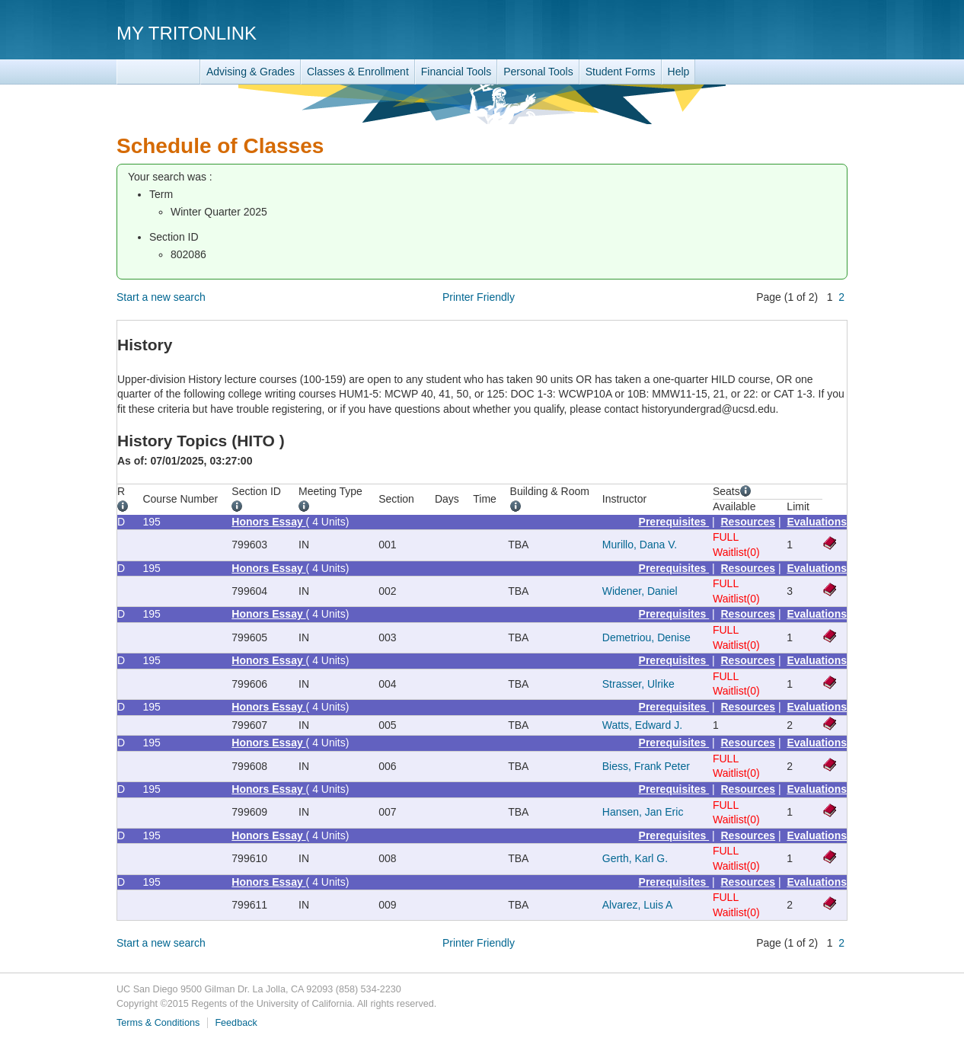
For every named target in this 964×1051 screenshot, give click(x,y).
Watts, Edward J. (642, 725)
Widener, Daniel (640, 591)
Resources (748, 522)
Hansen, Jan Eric (643, 812)
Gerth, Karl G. (635, 858)
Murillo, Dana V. (639, 544)
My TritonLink (187, 33)
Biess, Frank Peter (646, 766)
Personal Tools (538, 71)
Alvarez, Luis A (637, 905)
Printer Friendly (478, 297)
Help (679, 71)
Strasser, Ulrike (638, 684)
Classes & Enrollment (358, 71)
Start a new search (161, 297)
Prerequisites (674, 522)
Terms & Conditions (158, 1022)
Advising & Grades (250, 71)
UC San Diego (760, 32)
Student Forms (621, 71)
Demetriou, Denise (646, 637)
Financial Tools (456, 71)
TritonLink (158, 72)
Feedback (236, 1022)
